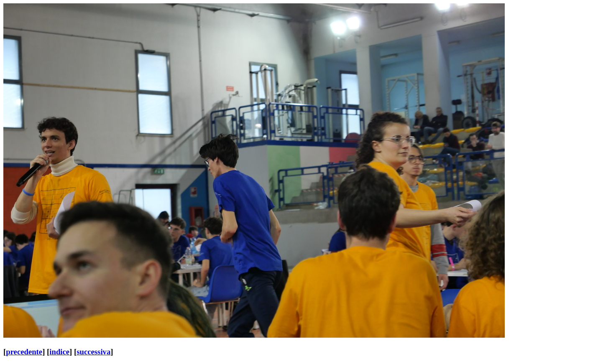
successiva (93, 351)
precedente (24, 351)
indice (59, 351)
